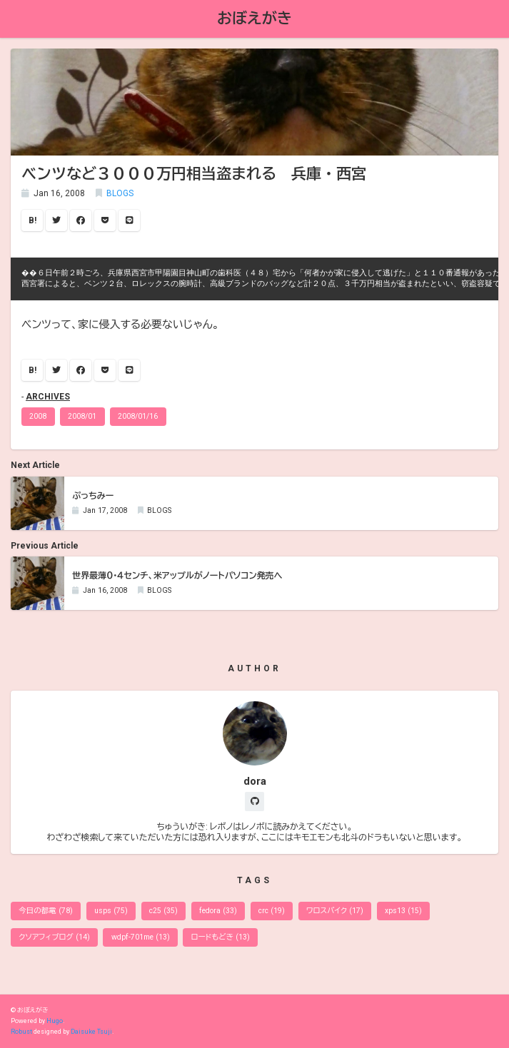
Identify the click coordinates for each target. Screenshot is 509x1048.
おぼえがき (254, 18)
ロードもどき (220, 937)
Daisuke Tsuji (91, 1031)
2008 (37, 416)
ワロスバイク (334, 910)
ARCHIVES (48, 397)
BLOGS (119, 193)
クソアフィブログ (54, 937)
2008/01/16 (138, 416)
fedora (218, 910)
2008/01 (82, 416)
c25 (163, 910)
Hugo (54, 1020)
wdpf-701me (140, 937)
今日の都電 (46, 910)
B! (32, 220)
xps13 (403, 910)
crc (271, 910)
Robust (21, 1031)
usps (111, 910)
